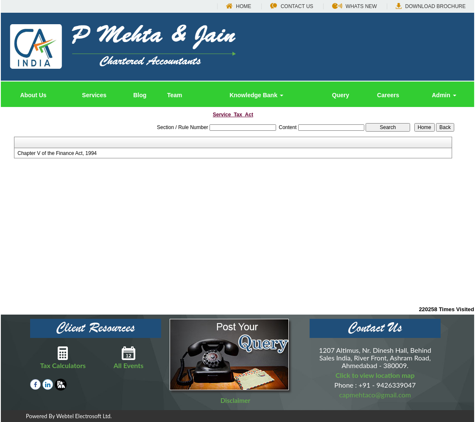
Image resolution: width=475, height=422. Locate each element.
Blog (139, 95)
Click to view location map (375, 375)
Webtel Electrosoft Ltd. (84, 416)
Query (340, 95)
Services (94, 95)
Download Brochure (431, 6)
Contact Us (291, 6)
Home (238, 6)
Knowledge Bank (256, 95)
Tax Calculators (63, 357)
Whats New (354, 6)
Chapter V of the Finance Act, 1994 (57, 153)
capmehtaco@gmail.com (375, 395)
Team (174, 95)
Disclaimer (235, 400)
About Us (33, 95)
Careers (388, 95)
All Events (129, 357)
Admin (444, 95)
